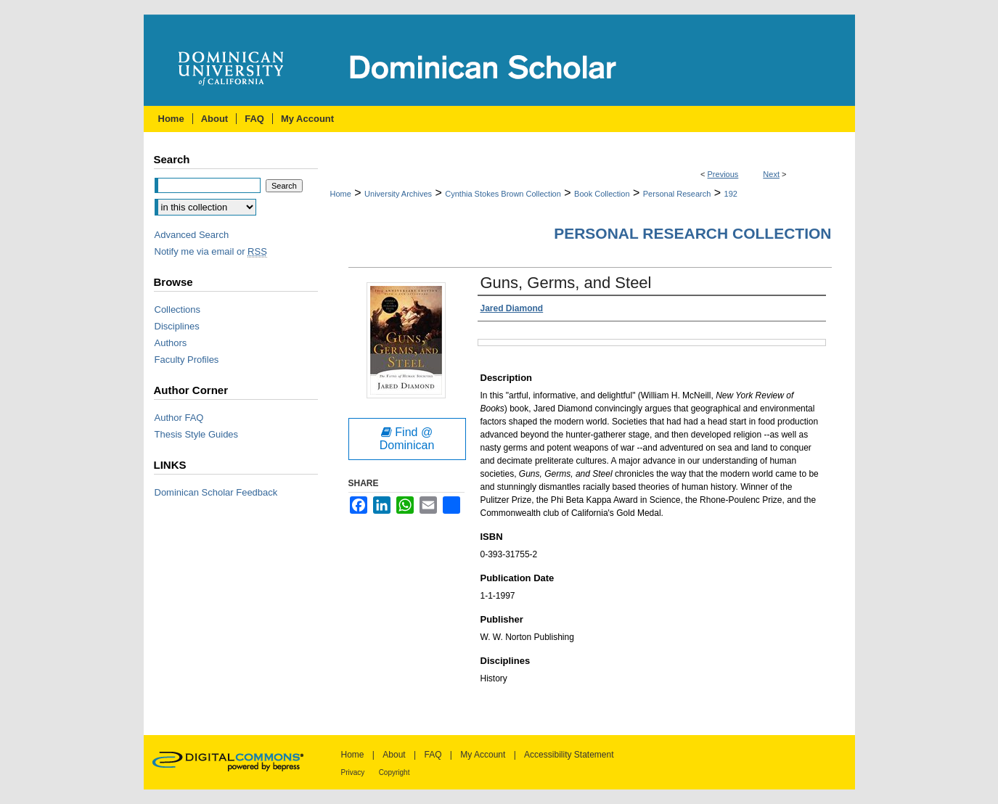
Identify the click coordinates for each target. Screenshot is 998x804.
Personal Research (677, 193)
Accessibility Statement (568, 755)
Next (771, 174)
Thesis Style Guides (197, 434)
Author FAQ (179, 417)
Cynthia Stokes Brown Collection (503, 193)
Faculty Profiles (187, 359)
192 (730, 193)
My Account (482, 755)
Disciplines (177, 326)
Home (340, 193)
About (394, 755)
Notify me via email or (211, 251)
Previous (723, 174)
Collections (178, 309)
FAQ (432, 755)
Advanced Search (192, 234)
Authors (171, 342)
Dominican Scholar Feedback (216, 492)
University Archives (398, 193)
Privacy (353, 772)
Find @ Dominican (407, 438)
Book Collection (601, 193)
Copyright (394, 772)
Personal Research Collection (692, 233)
